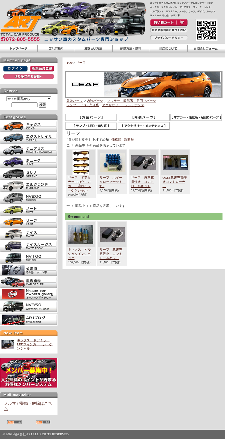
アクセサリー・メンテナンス (123, 105)
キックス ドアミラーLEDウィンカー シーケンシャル (34, 344)
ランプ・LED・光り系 (82, 105)
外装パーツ (74, 101)
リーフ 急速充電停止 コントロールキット (142, 182)
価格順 (116, 139)
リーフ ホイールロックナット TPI (113, 182)
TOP (69, 62)
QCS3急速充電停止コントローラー (174, 182)
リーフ (81, 62)
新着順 (129, 139)
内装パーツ (95, 101)
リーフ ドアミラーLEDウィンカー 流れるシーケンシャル (79, 184)
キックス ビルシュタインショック (79, 254)
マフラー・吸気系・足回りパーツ (131, 101)
